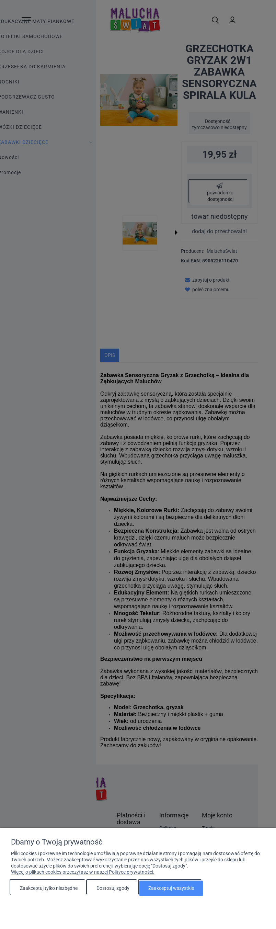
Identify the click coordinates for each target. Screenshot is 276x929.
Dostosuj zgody (112, 888)
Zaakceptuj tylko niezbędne (49, 888)
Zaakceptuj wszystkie (171, 888)
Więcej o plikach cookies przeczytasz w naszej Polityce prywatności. (82, 872)
